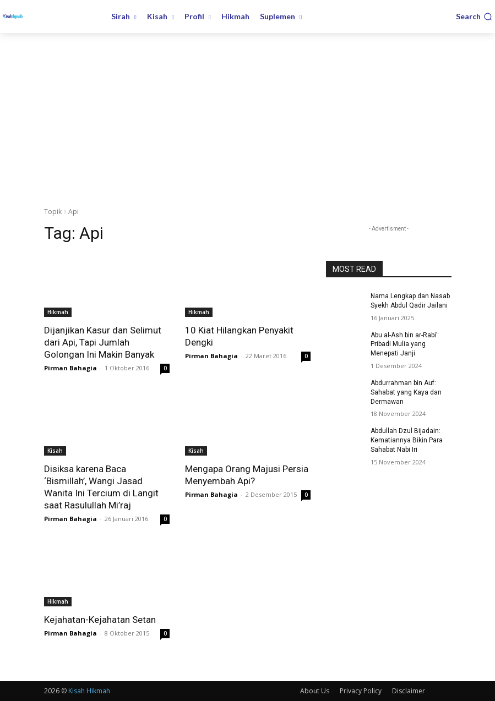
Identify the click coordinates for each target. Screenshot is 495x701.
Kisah (55, 450)
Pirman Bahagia (70, 368)
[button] (474, 16)
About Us (314, 690)
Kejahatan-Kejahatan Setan (100, 619)
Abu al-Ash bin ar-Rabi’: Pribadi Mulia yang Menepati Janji (405, 344)
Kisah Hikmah (89, 690)
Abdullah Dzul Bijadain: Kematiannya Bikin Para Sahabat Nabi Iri (407, 440)
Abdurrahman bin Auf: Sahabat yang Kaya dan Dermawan (406, 392)
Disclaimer (408, 690)
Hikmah (57, 312)
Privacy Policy (361, 690)
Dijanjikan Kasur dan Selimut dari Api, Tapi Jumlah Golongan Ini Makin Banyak (102, 342)
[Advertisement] (247, 116)
